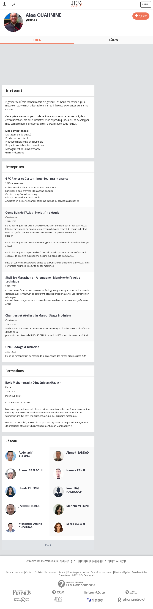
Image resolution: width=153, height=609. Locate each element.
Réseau (113, 39)
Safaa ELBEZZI (75, 524)
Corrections (64, 575)
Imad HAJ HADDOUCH (74, 490)
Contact (28, 572)
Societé (62, 572)
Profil (37, 39)
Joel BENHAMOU (29, 506)
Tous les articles (139, 572)
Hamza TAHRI (75, 470)
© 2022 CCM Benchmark (83, 575)
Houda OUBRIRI (29, 488)
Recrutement (50, 572)
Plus (48, 545)
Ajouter (143, 15)
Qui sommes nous (14, 572)
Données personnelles (78, 572)
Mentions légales (122, 572)
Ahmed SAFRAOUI (30, 470)
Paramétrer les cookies (101, 572)
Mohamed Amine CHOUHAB (30, 525)
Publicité (38, 572)
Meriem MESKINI (77, 506)
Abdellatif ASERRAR (25, 454)
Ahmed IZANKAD (77, 452)
